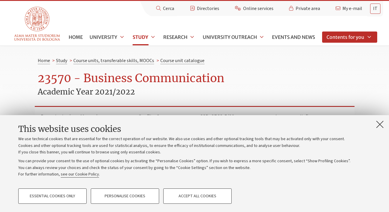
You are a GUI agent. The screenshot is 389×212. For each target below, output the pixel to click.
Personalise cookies (125, 196)
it (375, 8)
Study (140, 37)
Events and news (293, 37)
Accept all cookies (197, 196)
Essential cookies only (52, 196)
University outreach (230, 37)
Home (76, 37)
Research (175, 37)
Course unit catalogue (182, 60)
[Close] (380, 124)
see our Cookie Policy (80, 174)
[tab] (375, 9)
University (103, 37)
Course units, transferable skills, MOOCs (113, 60)
